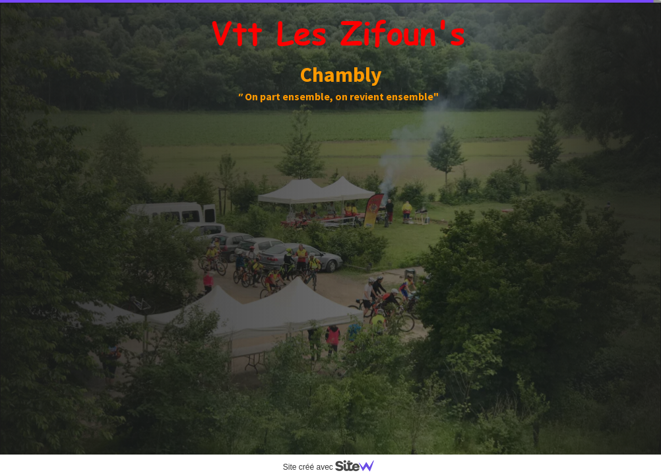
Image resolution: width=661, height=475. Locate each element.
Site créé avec (334, 467)
